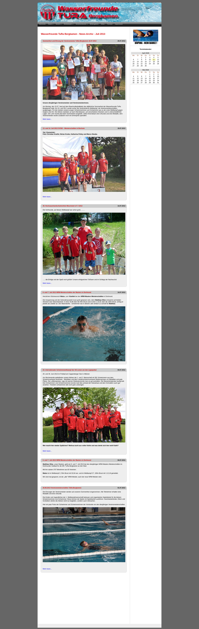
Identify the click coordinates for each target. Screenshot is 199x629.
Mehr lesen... (47, 119)
